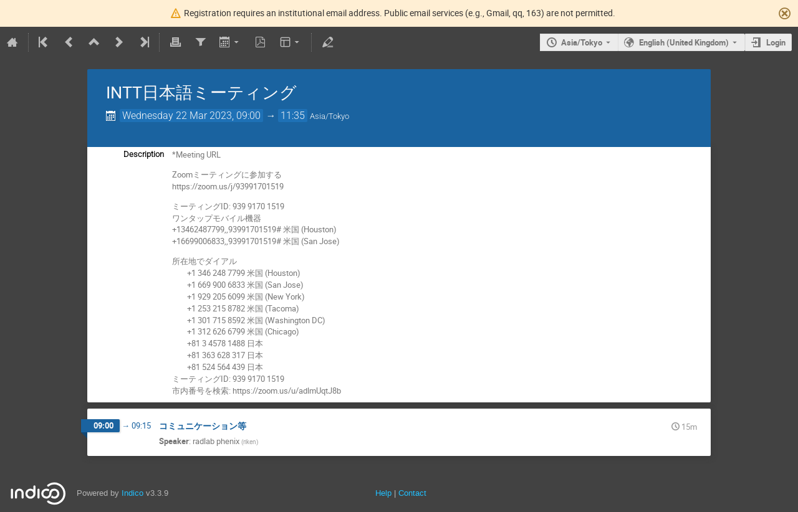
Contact (412, 493)
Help (383, 493)
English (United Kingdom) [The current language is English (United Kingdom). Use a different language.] (684, 42)
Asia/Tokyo (581, 42)
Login (776, 42)
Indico (132, 493)
